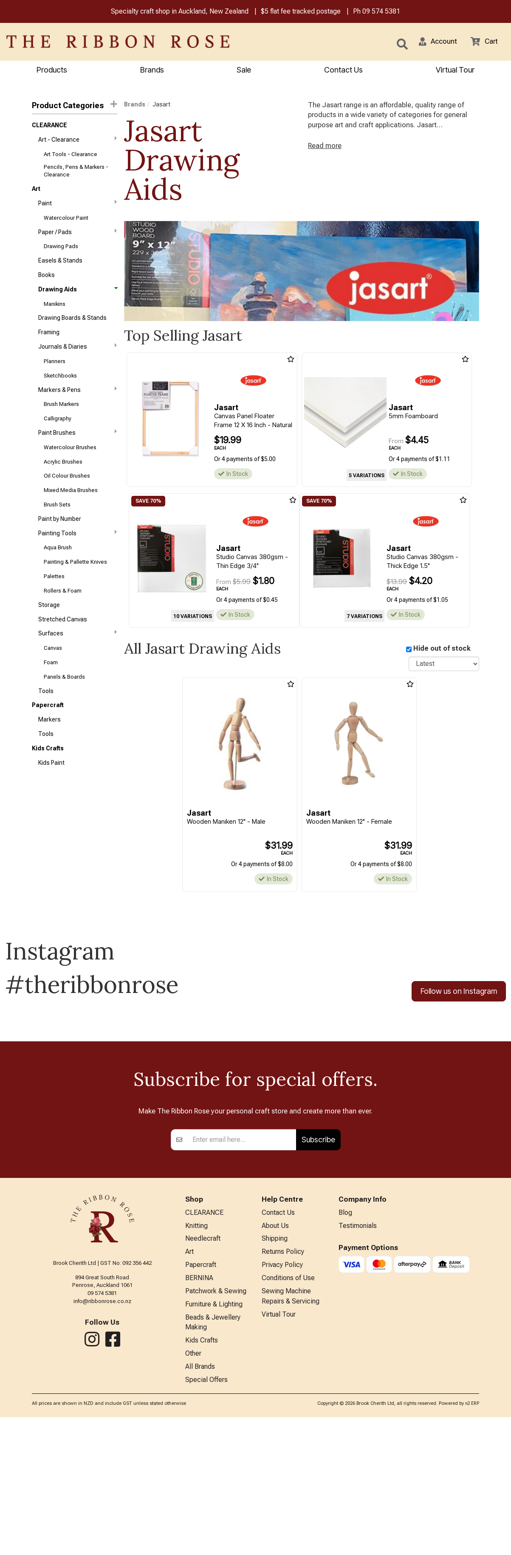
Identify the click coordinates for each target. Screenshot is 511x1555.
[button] (435, 42)
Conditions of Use (288, 1409)
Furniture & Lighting (214, 1437)
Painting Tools (77, 556)
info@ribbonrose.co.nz (102, 1427)
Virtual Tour (455, 70)
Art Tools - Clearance (70, 157)
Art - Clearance (77, 141)
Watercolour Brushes (70, 465)
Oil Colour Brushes (67, 496)
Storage (49, 632)
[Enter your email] (241, 1265)
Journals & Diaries (77, 359)
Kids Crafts (48, 783)
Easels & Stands (60, 268)
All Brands (200, 1503)
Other (193, 1489)
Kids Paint (51, 798)
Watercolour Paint (66, 223)
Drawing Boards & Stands (72, 329)
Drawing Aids (77, 299)
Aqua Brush (58, 571)
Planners (54, 375)
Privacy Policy (282, 1395)
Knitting (196, 1353)
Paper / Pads (77, 238)
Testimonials (358, 1353)
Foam (51, 693)
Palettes (54, 602)
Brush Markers (61, 420)
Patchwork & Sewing (215, 1423)
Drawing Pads (61, 253)
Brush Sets (57, 526)
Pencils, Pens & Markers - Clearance (76, 174)
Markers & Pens (77, 404)
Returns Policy (283, 1381)
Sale (244, 70)
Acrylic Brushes (63, 481)
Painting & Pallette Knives (75, 587)
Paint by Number (59, 541)
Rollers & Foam (63, 617)
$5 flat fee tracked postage (301, 12)
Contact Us (343, 70)
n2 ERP (472, 1541)
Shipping (275, 1367)
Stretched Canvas (62, 647)
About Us (275, 1353)
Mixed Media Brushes (71, 511)
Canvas (53, 677)
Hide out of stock (442, 650)
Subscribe (318, 1265)
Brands (152, 70)
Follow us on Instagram (459, 992)
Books (46, 283)
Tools (46, 722)
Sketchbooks (60, 390)
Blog (345, 1339)
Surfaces (77, 662)
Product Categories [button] (74, 106)
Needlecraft (202, 1367)
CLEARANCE (49, 126)
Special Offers (206, 1517)
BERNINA (199, 1409)
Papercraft (48, 738)
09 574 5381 (381, 12)
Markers (49, 753)
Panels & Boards (64, 708)
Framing (48, 344)
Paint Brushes (77, 450)
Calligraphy (57, 435)
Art (36, 193)
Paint (77, 207)
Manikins (54, 314)
